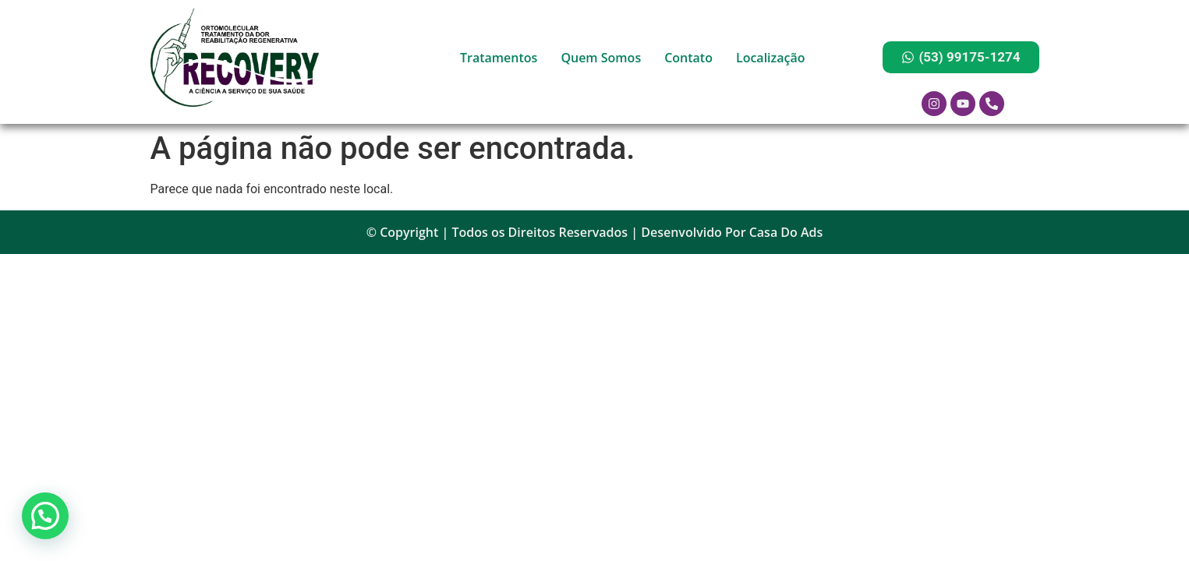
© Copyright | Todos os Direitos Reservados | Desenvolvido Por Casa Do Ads (594, 232)
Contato (688, 57)
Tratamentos (498, 57)
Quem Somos (601, 57)
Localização (770, 57)
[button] (45, 515)
